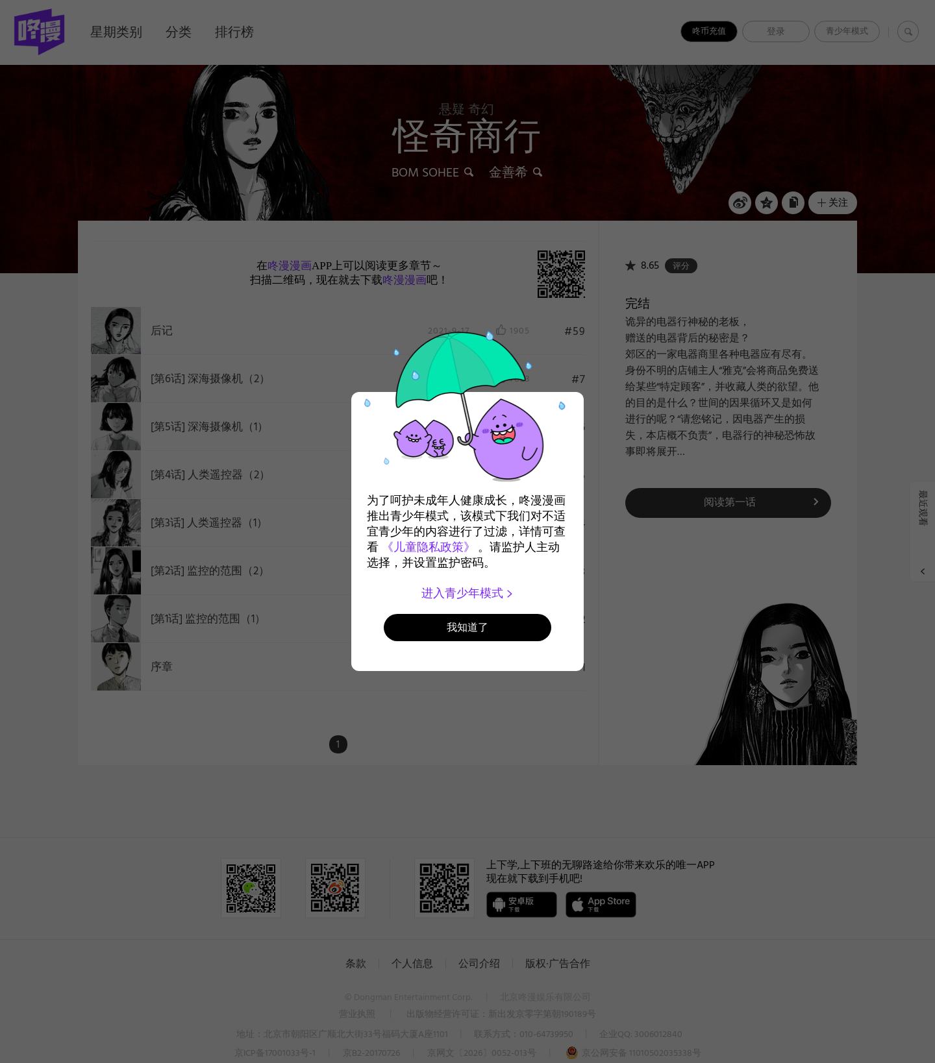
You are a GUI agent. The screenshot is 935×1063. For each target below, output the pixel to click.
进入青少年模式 (468, 593)
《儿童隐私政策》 (428, 547)
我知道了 (467, 627)
